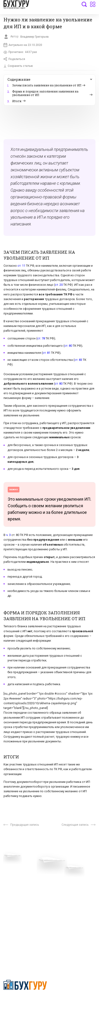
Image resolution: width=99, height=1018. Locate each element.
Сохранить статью (18, 67)
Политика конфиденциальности (26, 1000)
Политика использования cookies (69, 896)
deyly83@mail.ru (20, 951)
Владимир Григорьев (35, 36)
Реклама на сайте (17, 905)
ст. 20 (59, 286)
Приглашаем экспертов (22, 877)
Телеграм (11, 884)
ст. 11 (21, 267)
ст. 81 (46, 354)
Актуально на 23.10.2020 (23, 45)
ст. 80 (68, 347)
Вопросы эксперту (18, 870)
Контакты (11, 891)
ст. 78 (41, 340)
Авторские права (17, 912)
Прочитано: (21, 53)
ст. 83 (78, 361)
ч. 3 (8, 536)
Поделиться (15, 60)
